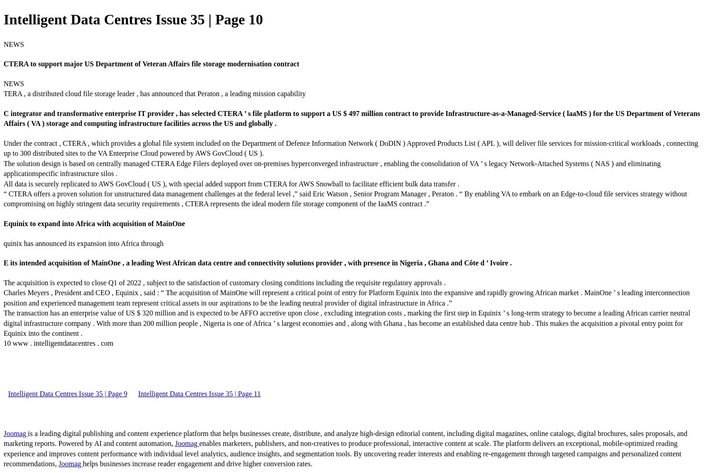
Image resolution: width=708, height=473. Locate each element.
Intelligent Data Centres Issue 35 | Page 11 (199, 394)
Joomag (16, 433)
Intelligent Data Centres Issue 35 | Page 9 (67, 394)
